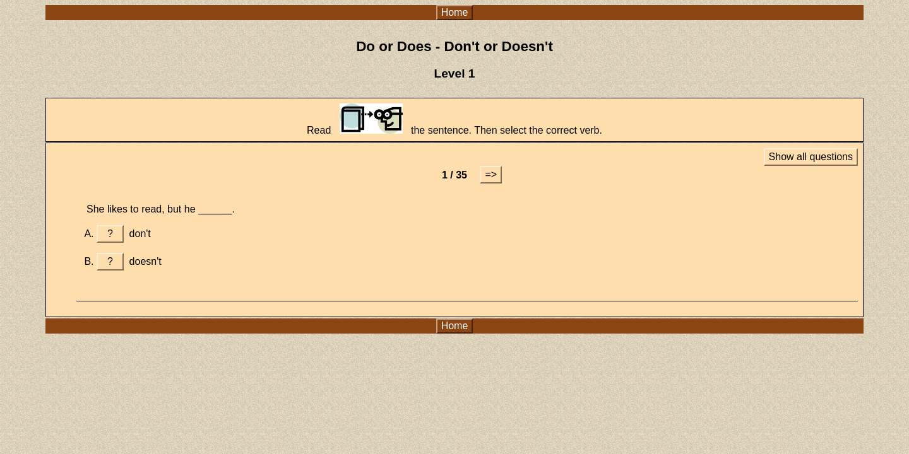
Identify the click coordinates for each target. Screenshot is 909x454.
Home (454, 12)
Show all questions (811, 156)
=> (491, 174)
